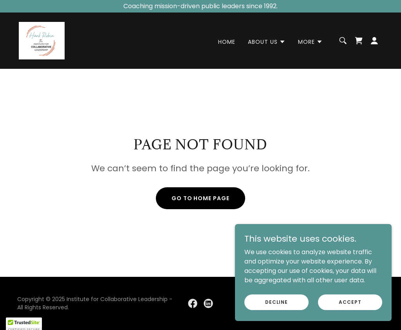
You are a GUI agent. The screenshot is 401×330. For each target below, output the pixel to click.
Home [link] (226, 42)
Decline (276, 301)
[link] (42, 40)
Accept (350, 301)
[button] (266, 42)
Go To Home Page (201, 198)
